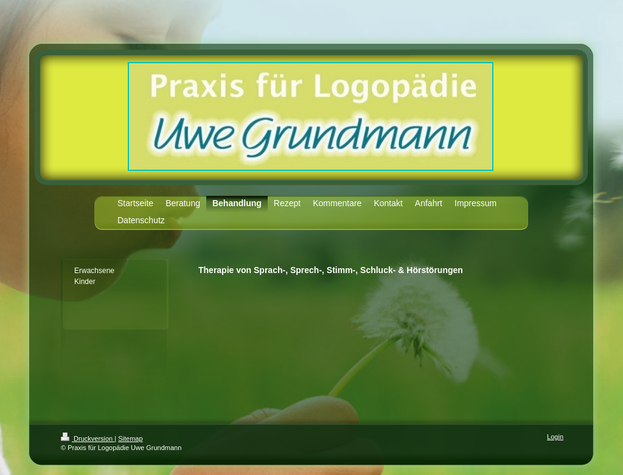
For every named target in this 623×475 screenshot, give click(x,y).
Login (555, 436)
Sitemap (130, 438)
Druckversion (87, 438)
